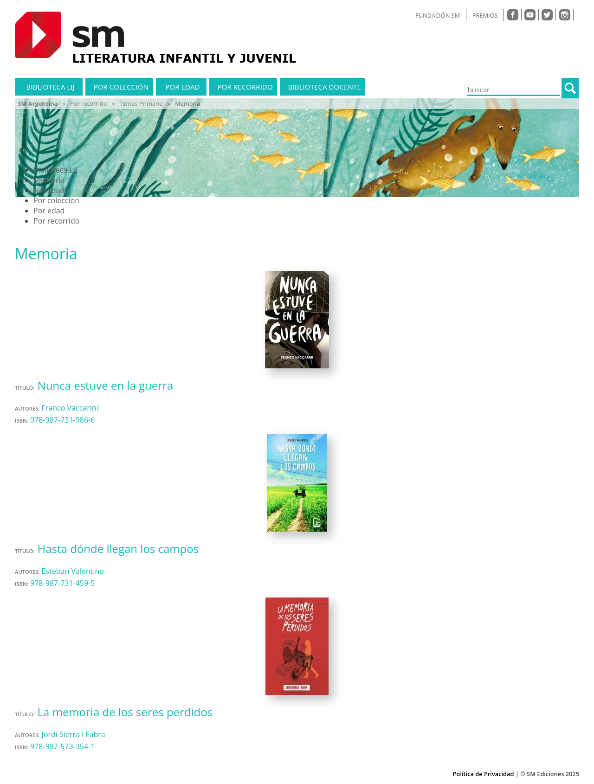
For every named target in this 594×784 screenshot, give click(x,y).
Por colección (120, 86)
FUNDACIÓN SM (437, 15)
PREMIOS (485, 15)
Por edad (182, 86)
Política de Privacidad (483, 774)
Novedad (49, 190)
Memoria (49, 180)
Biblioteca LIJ (50, 86)
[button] (570, 88)
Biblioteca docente (324, 86)
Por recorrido (244, 86)
